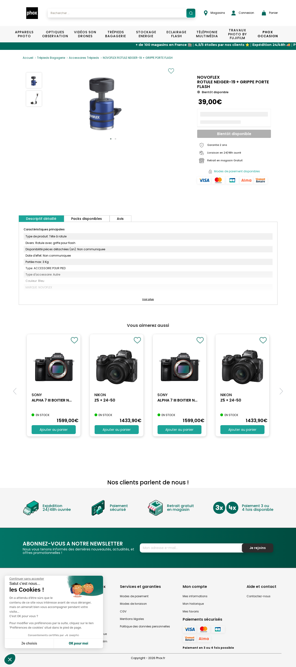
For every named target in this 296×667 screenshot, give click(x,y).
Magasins (214, 13)
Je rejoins (257, 547)
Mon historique (193, 604)
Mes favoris (191, 611)
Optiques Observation (55, 34)
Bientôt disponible (234, 133)
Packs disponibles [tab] (86, 218)
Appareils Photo (24, 34)
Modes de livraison (133, 604)
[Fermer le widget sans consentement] (26, 578)
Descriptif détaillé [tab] (41, 218)
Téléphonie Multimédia (207, 34)
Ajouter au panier (54, 429)
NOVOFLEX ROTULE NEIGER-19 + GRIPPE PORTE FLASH (138, 58)
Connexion (242, 13)
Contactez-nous (258, 596)
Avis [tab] (120, 218)
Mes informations (195, 596)
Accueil (28, 58)
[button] (110, 139)
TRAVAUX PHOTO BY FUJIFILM (237, 34)
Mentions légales (132, 619)
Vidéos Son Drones (85, 34)
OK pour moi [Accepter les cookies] (78, 643)
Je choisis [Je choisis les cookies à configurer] (29, 643)
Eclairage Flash (176, 34)
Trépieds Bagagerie (115, 34)
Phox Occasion (268, 34)
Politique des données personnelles (145, 626)
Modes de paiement (134, 596)
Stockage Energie (146, 34)
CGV (123, 611)
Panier (270, 13)
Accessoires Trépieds (84, 58)
